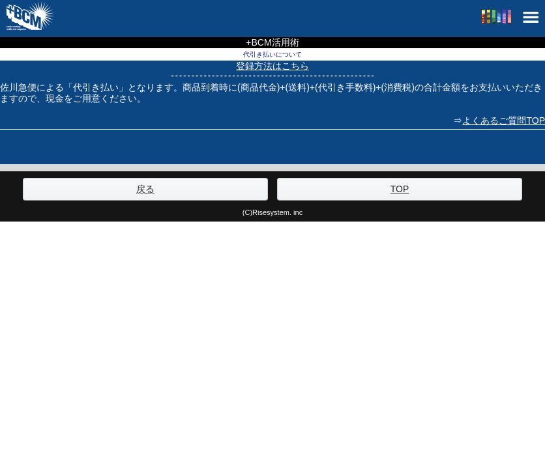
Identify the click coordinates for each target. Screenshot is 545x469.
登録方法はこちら (272, 66)
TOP (399, 189)
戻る (145, 189)
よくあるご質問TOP (503, 120)
